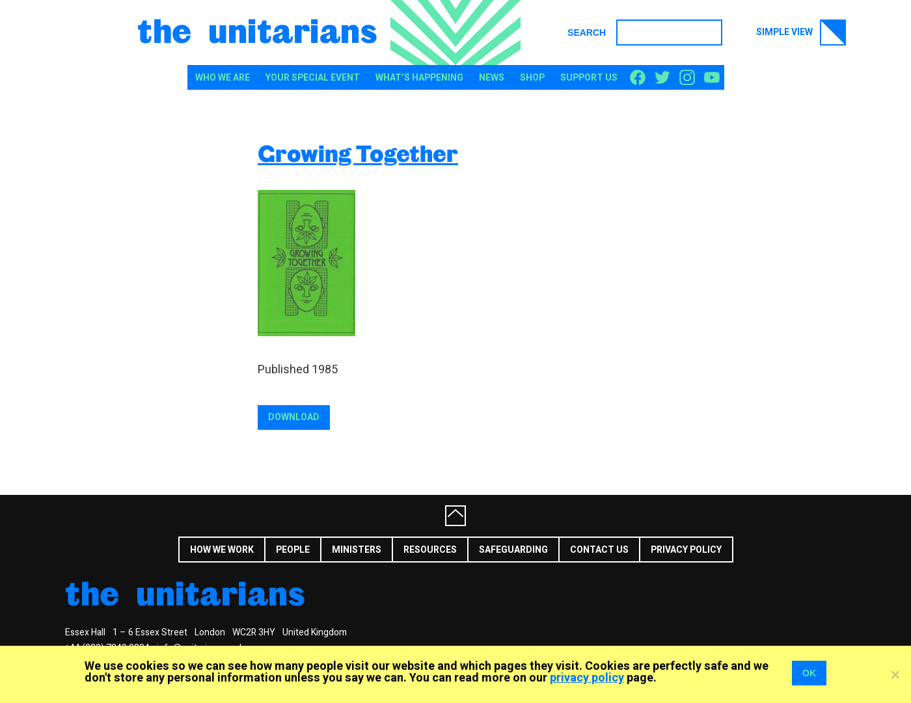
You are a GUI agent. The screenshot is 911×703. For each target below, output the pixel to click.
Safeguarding (513, 550)
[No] (894, 674)
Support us (589, 78)
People (293, 550)
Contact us (599, 550)
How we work (222, 550)
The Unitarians (257, 29)
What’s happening (419, 78)
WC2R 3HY (253, 632)
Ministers (356, 550)
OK (809, 673)
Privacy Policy (686, 550)
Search (586, 32)
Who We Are (222, 78)
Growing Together (358, 153)
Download (294, 417)
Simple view (801, 33)
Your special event (312, 78)
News (491, 78)
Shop (532, 78)
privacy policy (587, 678)
